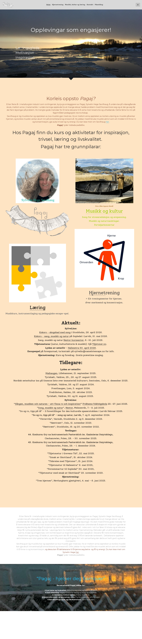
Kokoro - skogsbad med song (55, 332)
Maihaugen (51, 373)
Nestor (69, 407)
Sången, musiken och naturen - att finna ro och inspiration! (48, 403)
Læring (37, 307)
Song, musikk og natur (50, 407)
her (107, 122)
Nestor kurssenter (73, 340)
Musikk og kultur (104, 211)
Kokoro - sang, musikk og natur (51, 336)
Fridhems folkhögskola (95, 403)
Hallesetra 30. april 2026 (82, 347)
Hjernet (97, 292)
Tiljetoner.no (99, 344)
